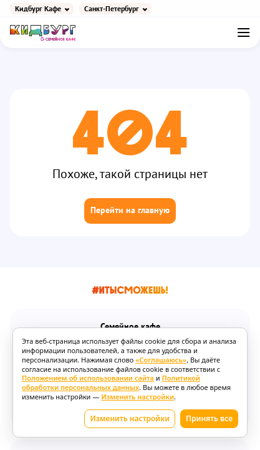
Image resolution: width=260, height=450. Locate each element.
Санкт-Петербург (111, 8)
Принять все (209, 418)
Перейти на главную (130, 211)
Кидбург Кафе (38, 8)
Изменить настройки (130, 418)
